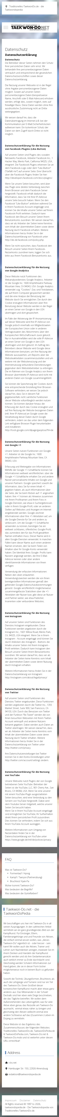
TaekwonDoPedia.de (44, 1030)
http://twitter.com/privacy (18, 747)
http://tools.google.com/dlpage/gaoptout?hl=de (29, 430)
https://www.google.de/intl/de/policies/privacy (28, 839)
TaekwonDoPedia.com (17, 1034)
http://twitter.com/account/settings (22, 760)
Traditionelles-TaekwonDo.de (18, 1030)
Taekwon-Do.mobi (12, 1037)
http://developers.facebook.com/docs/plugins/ (28, 177)
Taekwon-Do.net (37, 1034)
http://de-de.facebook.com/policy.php (24, 239)
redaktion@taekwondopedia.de (24, 1074)
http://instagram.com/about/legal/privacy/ (26, 677)
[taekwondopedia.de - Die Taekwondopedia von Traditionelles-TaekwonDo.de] (29, 27)
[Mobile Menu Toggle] (5, 27)
